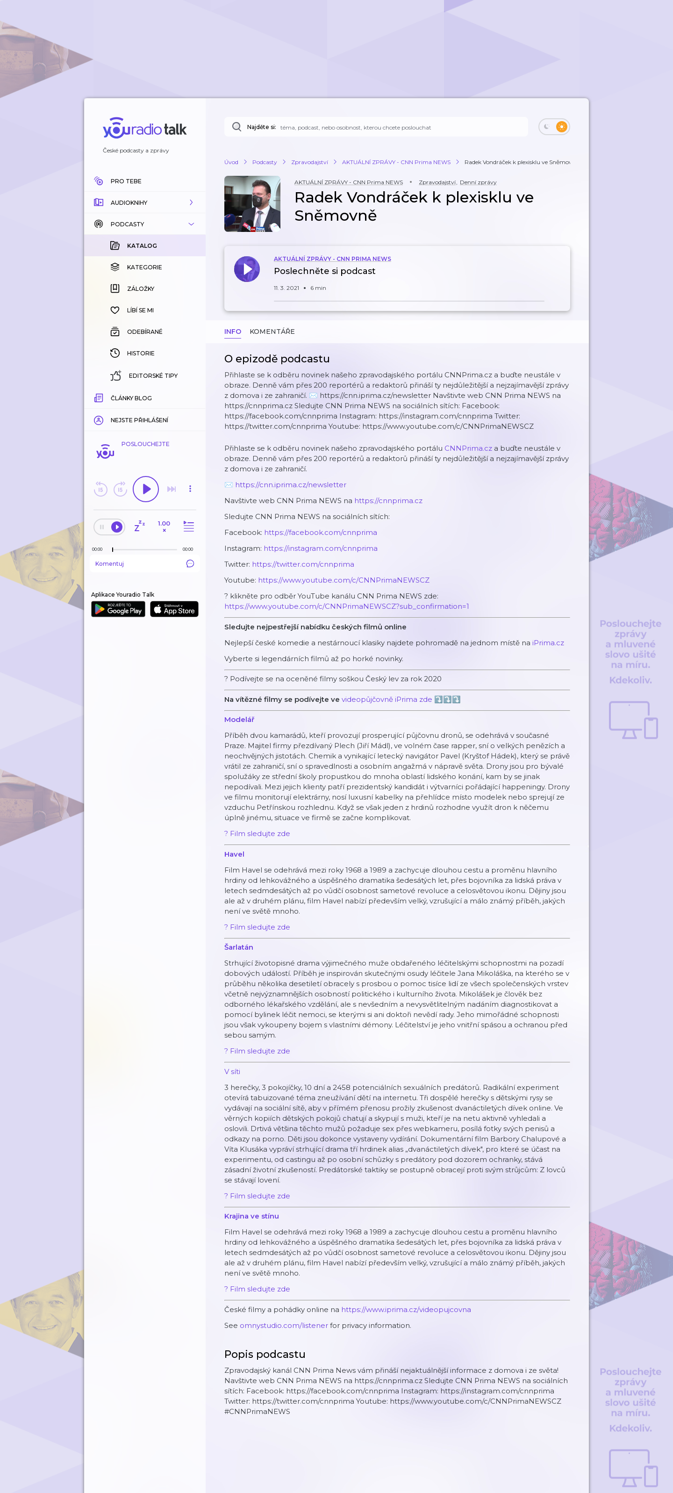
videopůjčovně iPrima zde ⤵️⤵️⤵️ (401, 699)
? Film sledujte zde (257, 833)
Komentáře (272, 331)
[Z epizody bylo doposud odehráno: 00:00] (99, 549)
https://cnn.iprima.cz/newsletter (290, 484)
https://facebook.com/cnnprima (320, 532)
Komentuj (144, 563)
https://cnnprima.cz (388, 500)
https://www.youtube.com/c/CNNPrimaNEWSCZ (344, 580)
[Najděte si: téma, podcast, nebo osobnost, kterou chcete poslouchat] (376, 127)
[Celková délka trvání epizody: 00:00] (190, 549)
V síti (232, 1071)
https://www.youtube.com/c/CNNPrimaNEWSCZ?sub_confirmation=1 (346, 606)
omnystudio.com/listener (284, 1325)
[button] (145, 202)
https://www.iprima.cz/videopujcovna (406, 1309)
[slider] (113, 550)
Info (232, 331)
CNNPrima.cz (468, 448)
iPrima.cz (548, 642)
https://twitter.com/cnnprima (303, 564)
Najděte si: (261, 126)
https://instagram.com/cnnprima (321, 548)
